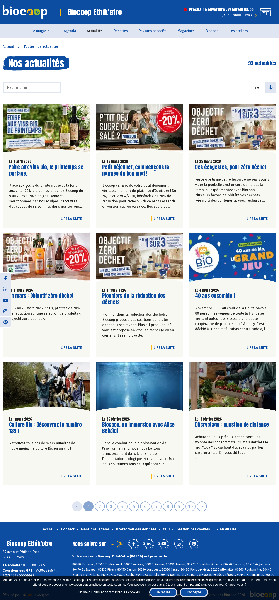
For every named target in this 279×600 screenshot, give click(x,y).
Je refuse (163, 592)
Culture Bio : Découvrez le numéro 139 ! (45, 428)
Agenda (70, 31)
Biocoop (212, 31)
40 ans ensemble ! (215, 296)
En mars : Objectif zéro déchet (41, 296)
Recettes (121, 31)
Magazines (186, 31)
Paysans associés (153, 31)
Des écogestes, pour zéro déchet (230, 167)
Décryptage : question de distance (232, 425)
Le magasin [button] (40, 31)
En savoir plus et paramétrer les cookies (109, 592)
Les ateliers (238, 31)
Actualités (95, 31)
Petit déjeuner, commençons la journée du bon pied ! (135, 170)
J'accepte (194, 592)
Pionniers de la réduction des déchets (133, 299)
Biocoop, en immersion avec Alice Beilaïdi (138, 428)
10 (190, 506)
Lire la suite (72, 218)
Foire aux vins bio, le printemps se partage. (46, 170)
